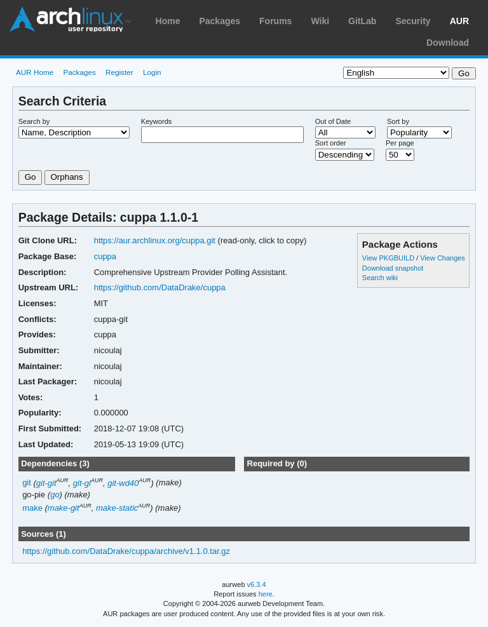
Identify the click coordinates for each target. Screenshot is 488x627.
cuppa (105, 256)
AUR (459, 21)
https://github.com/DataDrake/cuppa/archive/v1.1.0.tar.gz (126, 551)
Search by (34, 121)
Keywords (156, 121)
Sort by (398, 121)
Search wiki (380, 277)
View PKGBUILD (389, 258)
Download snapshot (392, 268)
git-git (46, 483)
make (32, 508)
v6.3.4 (256, 584)
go (54, 494)
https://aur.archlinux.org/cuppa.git (154, 240)
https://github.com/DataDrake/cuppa (160, 287)
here (266, 594)
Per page (400, 143)
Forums (275, 21)
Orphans (67, 177)
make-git (63, 508)
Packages (219, 21)
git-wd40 (123, 483)
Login (152, 72)
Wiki (320, 21)
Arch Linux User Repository (70, 19)
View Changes (442, 258)
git (26, 483)
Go (30, 177)
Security (412, 21)
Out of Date (333, 121)
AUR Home (34, 72)
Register (119, 72)
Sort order (330, 143)
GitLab (362, 21)
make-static (117, 508)
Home (168, 21)
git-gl (82, 483)
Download (447, 42)
